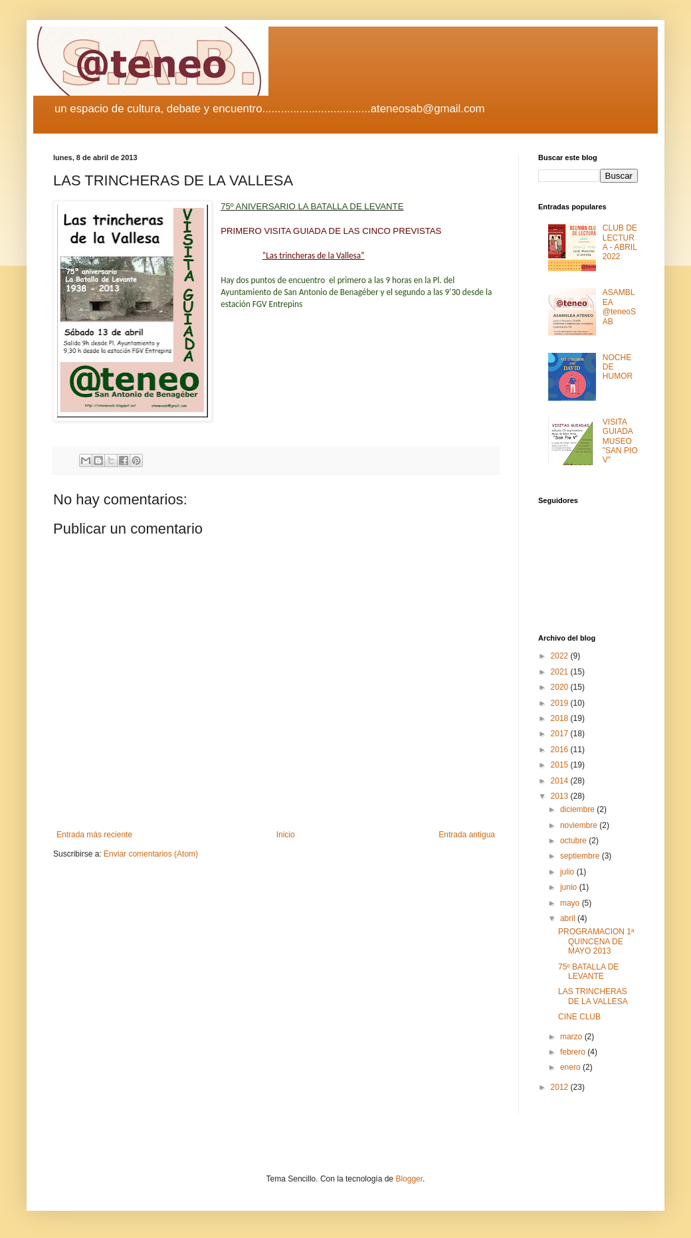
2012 (561, 1087)
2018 (561, 718)
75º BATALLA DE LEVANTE (588, 971)
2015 (561, 765)
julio (568, 872)
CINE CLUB (579, 1016)
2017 (561, 733)
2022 (561, 656)
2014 (561, 780)
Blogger (409, 1179)
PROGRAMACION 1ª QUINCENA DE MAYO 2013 (596, 941)
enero (571, 1067)
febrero (573, 1052)
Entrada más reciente (94, 834)
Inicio (285, 834)
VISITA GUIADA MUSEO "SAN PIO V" (620, 441)
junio (569, 887)
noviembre (579, 825)
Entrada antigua (467, 834)
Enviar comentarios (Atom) (151, 854)
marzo (572, 1036)
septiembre (581, 856)
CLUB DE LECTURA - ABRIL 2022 (620, 242)
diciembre (578, 809)
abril (568, 918)
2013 (561, 796)
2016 (561, 749)
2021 (561, 671)
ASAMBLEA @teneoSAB (619, 307)
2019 (561, 703)
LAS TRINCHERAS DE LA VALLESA (593, 996)
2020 (561, 687)
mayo (571, 903)
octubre (574, 840)
